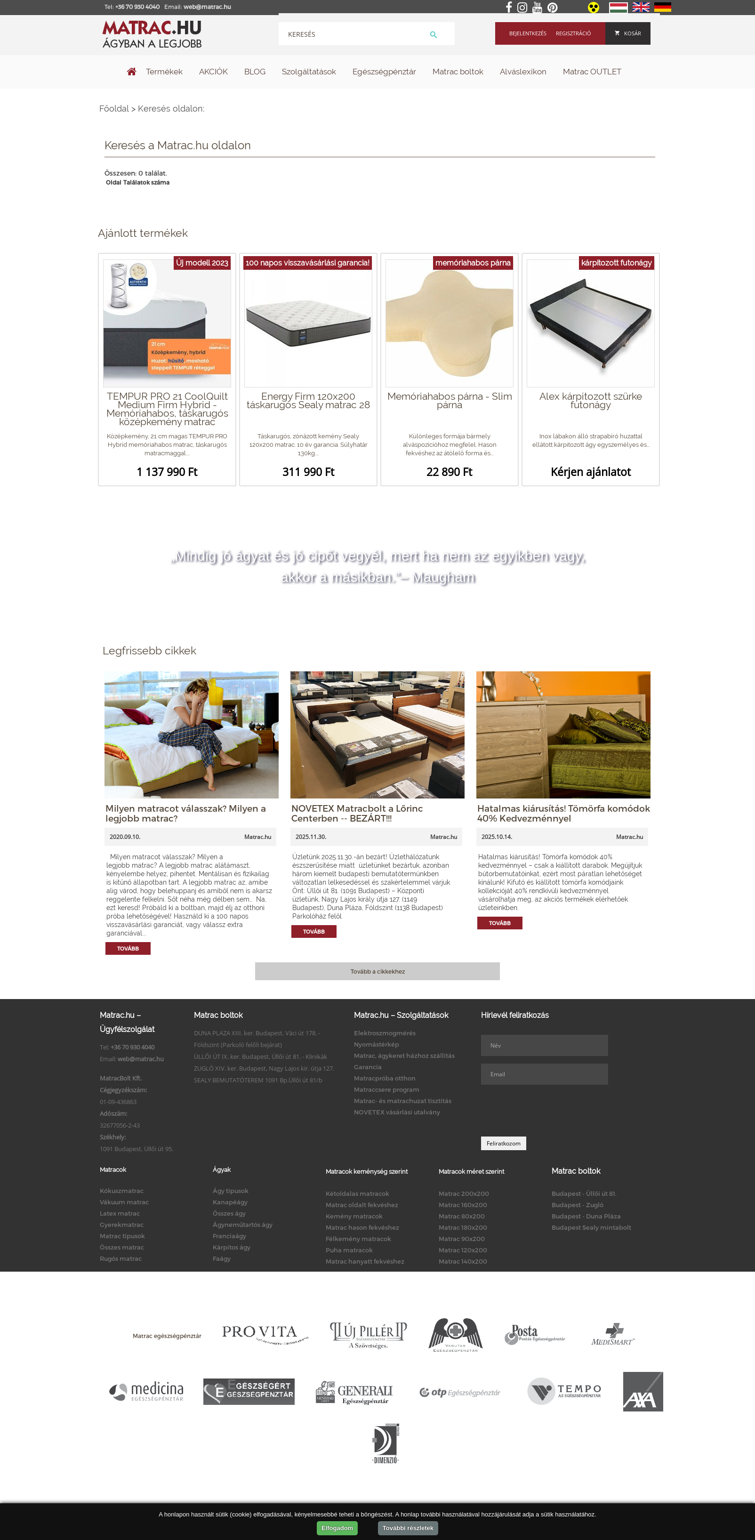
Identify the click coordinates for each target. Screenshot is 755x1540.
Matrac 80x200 (462, 1216)
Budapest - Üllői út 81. (584, 1193)
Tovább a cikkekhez (378, 971)
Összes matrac (122, 1247)
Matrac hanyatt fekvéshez (365, 1261)
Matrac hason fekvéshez (362, 1227)
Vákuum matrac (124, 1202)
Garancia (368, 1067)
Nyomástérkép (376, 1044)
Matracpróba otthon (385, 1078)
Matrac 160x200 (463, 1205)
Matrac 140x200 (463, 1261)
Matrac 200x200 (464, 1193)
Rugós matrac (121, 1258)
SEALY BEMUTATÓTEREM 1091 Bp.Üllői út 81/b (258, 1080)
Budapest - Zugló (577, 1205)
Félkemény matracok (358, 1238)
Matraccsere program (386, 1089)
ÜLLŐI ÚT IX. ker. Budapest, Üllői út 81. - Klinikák (260, 1056)
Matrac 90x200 (462, 1238)
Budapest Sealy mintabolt (591, 1227)
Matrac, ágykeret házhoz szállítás (404, 1055)
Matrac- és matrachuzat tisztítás (402, 1101)
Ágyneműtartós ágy (243, 1224)
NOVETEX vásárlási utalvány (397, 1112)
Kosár (628, 33)
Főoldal (114, 108)
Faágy (222, 1258)
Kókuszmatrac (122, 1190)
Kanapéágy (230, 1202)
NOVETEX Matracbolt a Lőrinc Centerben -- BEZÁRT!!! (357, 813)
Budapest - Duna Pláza (586, 1216)
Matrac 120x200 (463, 1250)
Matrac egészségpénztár (167, 1335)
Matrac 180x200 (463, 1227)
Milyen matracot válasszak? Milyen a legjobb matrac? (185, 813)
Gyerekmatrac (122, 1224)
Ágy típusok (231, 1190)
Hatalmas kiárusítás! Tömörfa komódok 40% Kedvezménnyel (563, 813)
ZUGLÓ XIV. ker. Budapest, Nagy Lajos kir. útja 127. (264, 1068)
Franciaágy (229, 1236)
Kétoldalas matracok (357, 1193)
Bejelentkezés (527, 33)
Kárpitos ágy (231, 1247)
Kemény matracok (354, 1216)
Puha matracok (349, 1250)
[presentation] (552, 1110)
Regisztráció (573, 33)
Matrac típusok (122, 1236)
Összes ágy (229, 1213)
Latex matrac (120, 1213)
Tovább (128, 948)
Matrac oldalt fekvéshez (362, 1205)
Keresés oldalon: (171, 108)
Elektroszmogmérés (385, 1033)
